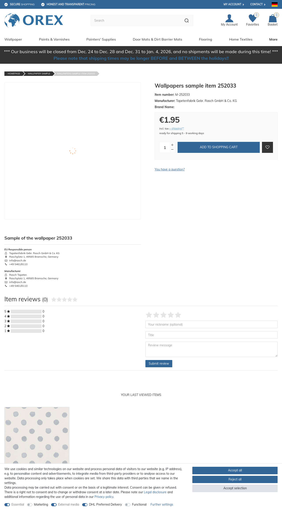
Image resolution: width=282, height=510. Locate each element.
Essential (17, 504)
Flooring (205, 39)
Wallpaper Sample (39, 73)
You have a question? (170, 169)
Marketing (41, 504)
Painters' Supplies (101, 39)
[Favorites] (252, 20)
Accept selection (235, 488)
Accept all (235, 470)
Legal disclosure (155, 492)
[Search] (186, 20)
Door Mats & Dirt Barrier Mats (157, 39)
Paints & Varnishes (54, 39)
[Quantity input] (165, 147)
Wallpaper (13, 39)
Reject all (234, 479)
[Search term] (135, 20)
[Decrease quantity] (172, 149)
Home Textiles (240, 39)
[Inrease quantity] (172, 145)
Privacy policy (104, 497)
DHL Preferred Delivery (105, 504)
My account (232, 4)
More (273, 39)
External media (68, 504)
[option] (37, 454)
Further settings (161, 504)
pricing (71, 4)
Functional (139, 504)
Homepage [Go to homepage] (14, 73)
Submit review (159, 364)
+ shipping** (176, 128)
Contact (256, 4)
